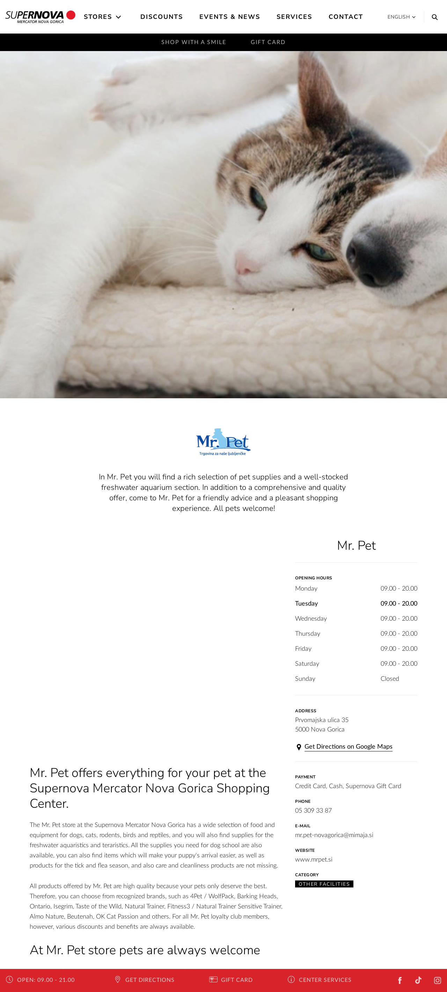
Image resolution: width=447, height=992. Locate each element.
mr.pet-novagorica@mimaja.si (334, 835)
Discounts (161, 17)
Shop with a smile (193, 42)
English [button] (402, 17)
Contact (346, 17)
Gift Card (268, 42)
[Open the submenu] (118, 17)
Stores (98, 17)
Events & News (229, 17)
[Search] (433, 16)
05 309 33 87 (313, 811)
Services (294, 17)
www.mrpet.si (313, 860)
